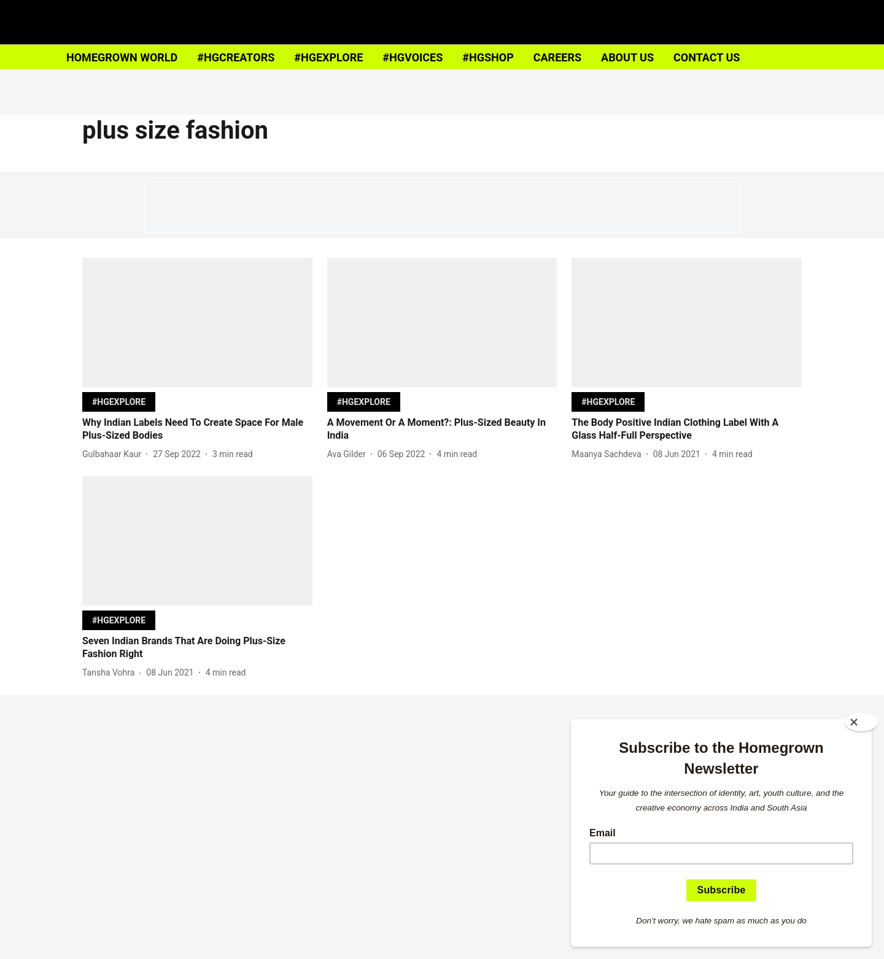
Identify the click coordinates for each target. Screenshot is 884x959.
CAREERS (557, 57)
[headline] (197, 429)
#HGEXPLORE (328, 57)
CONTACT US (706, 57)
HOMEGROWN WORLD (121, 57)
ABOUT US (627, 57)
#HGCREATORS (235, 57)
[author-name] (114, 454)
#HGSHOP (487, 57)
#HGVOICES (412, 57)
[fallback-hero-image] (197, 322)
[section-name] (118, 401)
